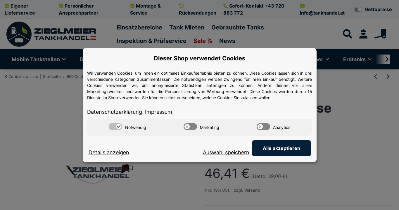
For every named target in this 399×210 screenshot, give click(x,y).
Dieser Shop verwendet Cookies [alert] (199, 58)
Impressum (158, 112)
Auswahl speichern (226, 152)
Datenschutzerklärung (114, 112)
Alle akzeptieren (281, 148)
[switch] (115, 126)
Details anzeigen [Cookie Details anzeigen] (109, 152)
